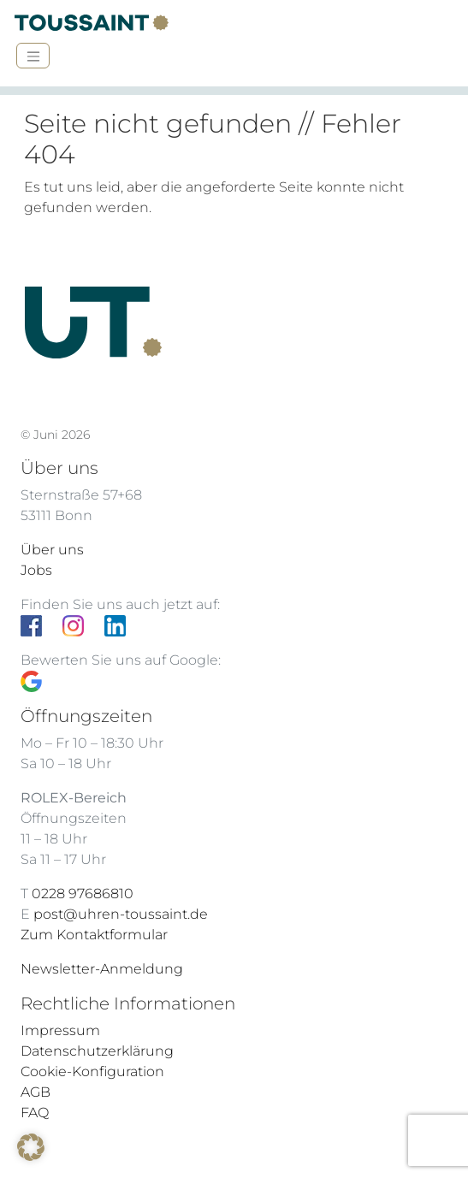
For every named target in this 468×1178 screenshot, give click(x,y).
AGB (35, 1092)
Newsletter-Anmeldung (102, 969)
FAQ (35, 1112)
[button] (31, 1147)
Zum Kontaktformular (94, 934)
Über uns (52, 550)
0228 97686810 (82, 893)
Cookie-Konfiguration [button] (92, 1071)
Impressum (60, 1030)
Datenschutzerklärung (97, 1051)
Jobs (36, 570)
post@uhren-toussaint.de (120, 914)
